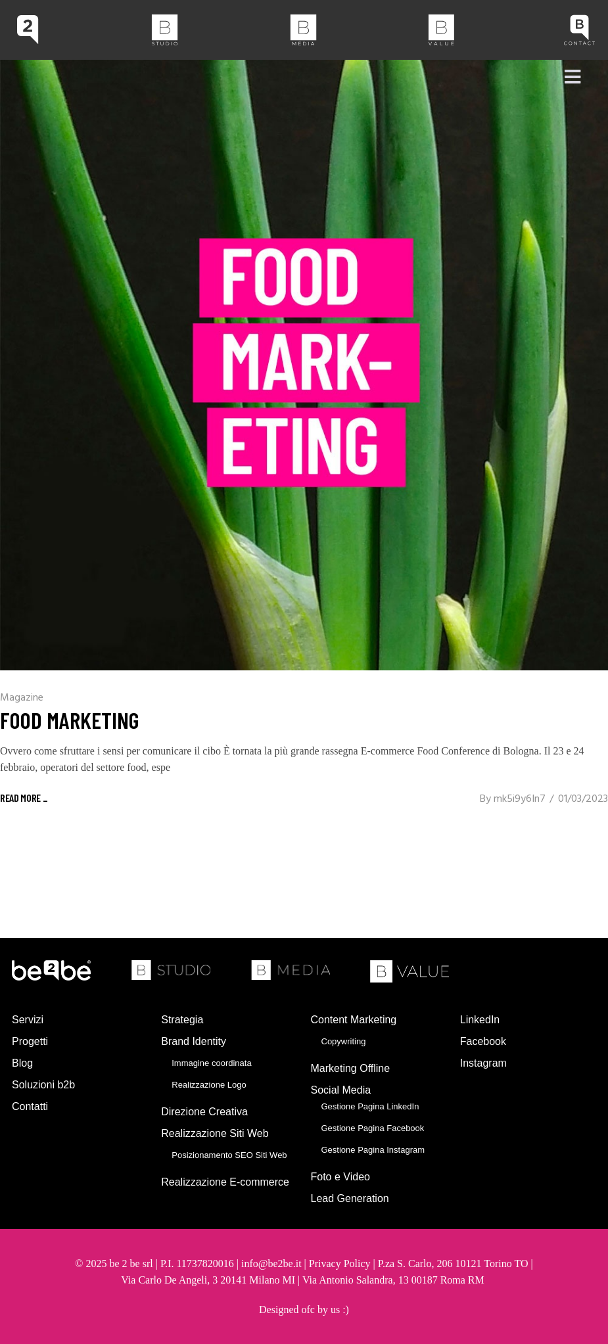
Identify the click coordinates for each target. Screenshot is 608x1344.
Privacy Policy (340, 1263)
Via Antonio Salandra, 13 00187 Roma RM (394, 1280)
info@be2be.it (271, 1263)
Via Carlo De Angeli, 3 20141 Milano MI (209, 1280)
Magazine (21, 698)
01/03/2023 (583, 799)
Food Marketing (69, 719)
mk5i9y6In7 (520, 799)
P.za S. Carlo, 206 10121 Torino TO (453, 1263)
